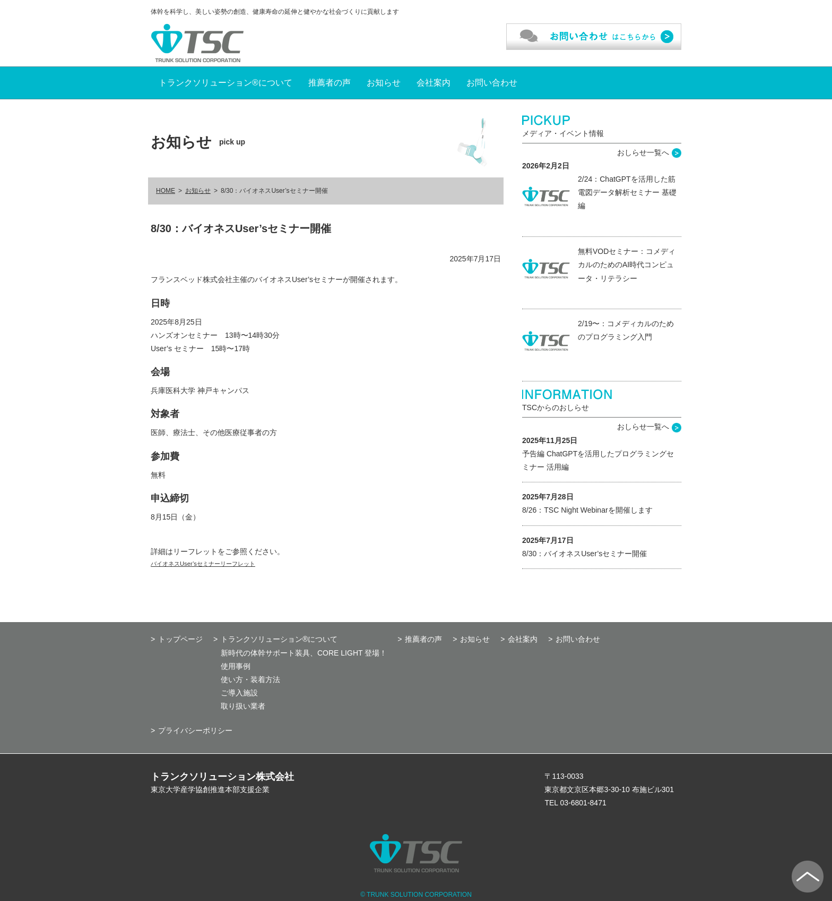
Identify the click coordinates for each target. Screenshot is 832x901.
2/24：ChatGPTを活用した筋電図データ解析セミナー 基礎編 (627, 192)
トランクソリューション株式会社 (222, 776)
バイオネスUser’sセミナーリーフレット (203, 563)
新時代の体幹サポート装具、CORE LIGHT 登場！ (304, 653)
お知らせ (384, 82)
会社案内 (433, 82)
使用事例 (235, 666)
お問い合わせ (491, 82)
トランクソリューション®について (225, 82)
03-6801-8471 (583, 802)
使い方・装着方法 (250, 679)
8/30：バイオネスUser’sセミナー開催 (584, 553)
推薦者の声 (329, 82)
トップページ (180, 639)
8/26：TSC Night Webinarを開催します (587, 510)
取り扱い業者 (243, 706)
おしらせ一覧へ (643, 152)
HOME (165, 190)
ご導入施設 (239, 692)
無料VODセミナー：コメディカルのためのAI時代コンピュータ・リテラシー (626, 264)
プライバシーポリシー (195, 730)
